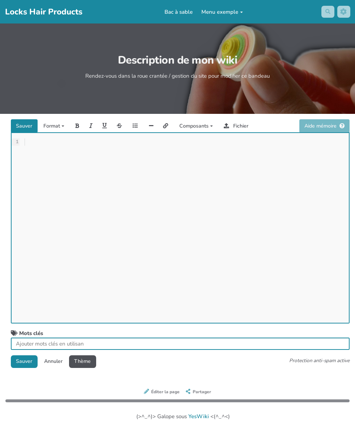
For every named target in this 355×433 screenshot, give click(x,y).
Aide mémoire (322, 126)
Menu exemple (221, 12)
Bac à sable (178, 12)
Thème (87, 362)
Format (56, 126)
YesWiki (198, 417)
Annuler (56, 362)
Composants (205, 126)
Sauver (25, 126)
